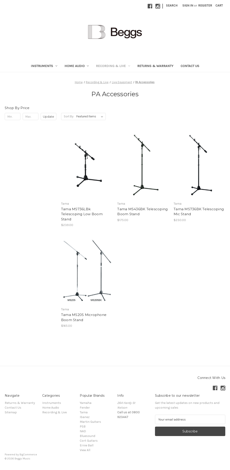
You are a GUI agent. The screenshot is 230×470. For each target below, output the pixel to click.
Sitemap (11, 412)
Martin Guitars (90, 422)
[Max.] (30, 116)
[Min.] (12, 116)
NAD (83, 431)
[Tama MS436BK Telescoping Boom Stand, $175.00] (143, 165)
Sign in (187, 5)
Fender (85, 408)
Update (48, 116)
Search (171, 5)
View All (85, 450)
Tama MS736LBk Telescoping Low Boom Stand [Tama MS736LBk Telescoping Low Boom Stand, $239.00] (82, 214)
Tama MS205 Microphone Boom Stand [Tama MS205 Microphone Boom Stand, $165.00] (83, 317)
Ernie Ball (86, 445)
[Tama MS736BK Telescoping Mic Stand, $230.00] (199, 165)
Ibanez (85, 417)
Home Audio (76, 66)
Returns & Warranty (155, 66)
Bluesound (87, 436)
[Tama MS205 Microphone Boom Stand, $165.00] (87, 270)
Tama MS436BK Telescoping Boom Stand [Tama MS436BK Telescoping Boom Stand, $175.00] (142, 211)
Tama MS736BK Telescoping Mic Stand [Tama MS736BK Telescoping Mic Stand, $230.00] (199, 211)
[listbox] (91, 116)
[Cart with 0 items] (219, 5)
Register (205, 5)
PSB (83, 426)
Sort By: (69, 116)
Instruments (44, 66)
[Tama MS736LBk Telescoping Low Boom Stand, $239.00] (87, 165)
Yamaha (85, 403)
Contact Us (190, 66)
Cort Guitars (89, 441)
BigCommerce (28, 454)
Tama (84, 412)
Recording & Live (113, 66)
